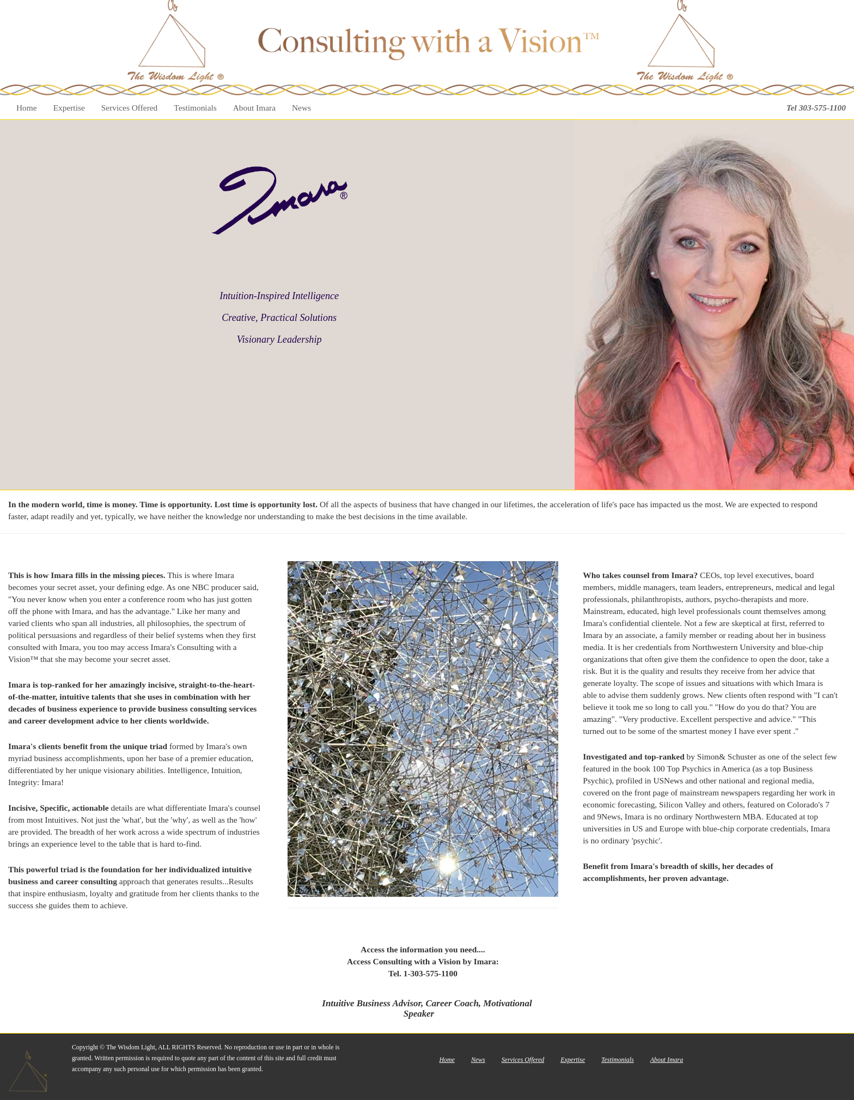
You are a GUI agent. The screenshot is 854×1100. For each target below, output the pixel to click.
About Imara (254, 107)
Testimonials (195, 107)
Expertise (69, 107)
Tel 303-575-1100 (816, 107)
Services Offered (129, 107)
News (301, 107)
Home (26, 107)
